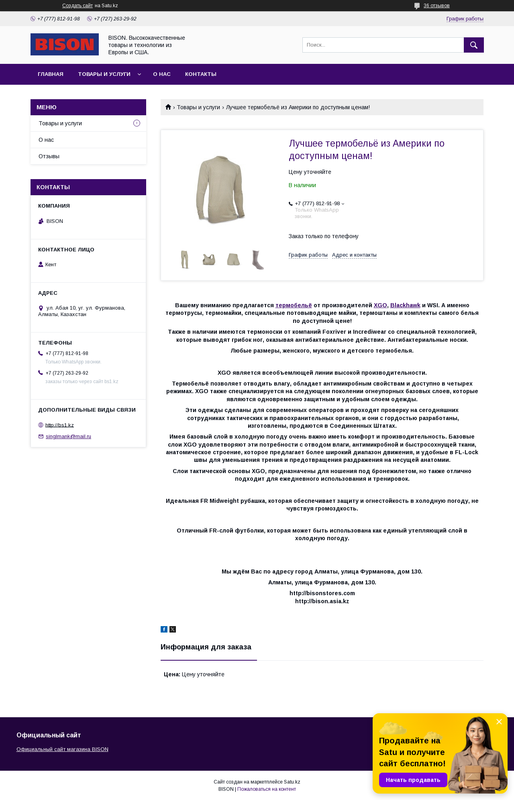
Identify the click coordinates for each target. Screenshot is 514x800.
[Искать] (474, 45)
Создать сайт (77, 5)
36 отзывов (437, 5)
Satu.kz (292, 782)
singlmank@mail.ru (68, 436)
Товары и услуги (104, 74)
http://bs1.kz (59, 425)
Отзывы (49, 156)
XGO (380, 305)
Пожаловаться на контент (266, 789)
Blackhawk (405, 305)
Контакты (200, 74)
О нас (162, 74)
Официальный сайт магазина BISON (62, 749)
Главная (50, 74)
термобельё (293, 305)
